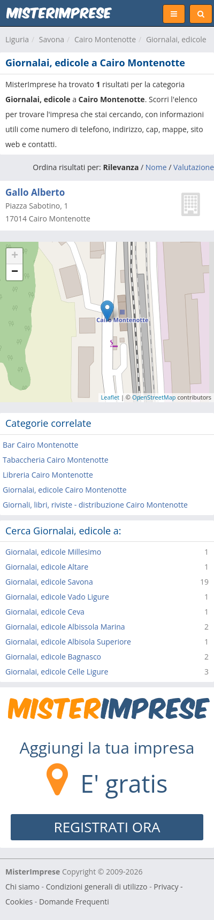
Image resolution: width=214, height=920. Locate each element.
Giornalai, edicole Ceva (45, 612)
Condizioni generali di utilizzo (97, 886)
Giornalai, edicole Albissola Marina (65, 627)
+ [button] (14, 256)
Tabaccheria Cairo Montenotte (56, 460)
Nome (156, 167)
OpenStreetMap (154, 397)
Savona (51, 39)
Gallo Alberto (35, 192)
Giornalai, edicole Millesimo (53, 552)
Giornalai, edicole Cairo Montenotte (65, 490)
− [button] (14, 272)
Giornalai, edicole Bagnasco (53, 656)
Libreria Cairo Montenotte (48, 475)
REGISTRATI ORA (107, 827)
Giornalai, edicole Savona (49, 582)
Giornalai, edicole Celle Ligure (56, 671)
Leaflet (110, 397)
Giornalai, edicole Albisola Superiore (68, 642)
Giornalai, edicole (176, 39)
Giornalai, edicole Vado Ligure (57, 597)
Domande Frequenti (74, 901)
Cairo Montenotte (105, 39)
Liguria (17, 39)
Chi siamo (22, 886)
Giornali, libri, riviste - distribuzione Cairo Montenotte (95, 505)
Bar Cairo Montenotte (40, 445)
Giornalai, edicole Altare (46, 567)
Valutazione (193, 167)
